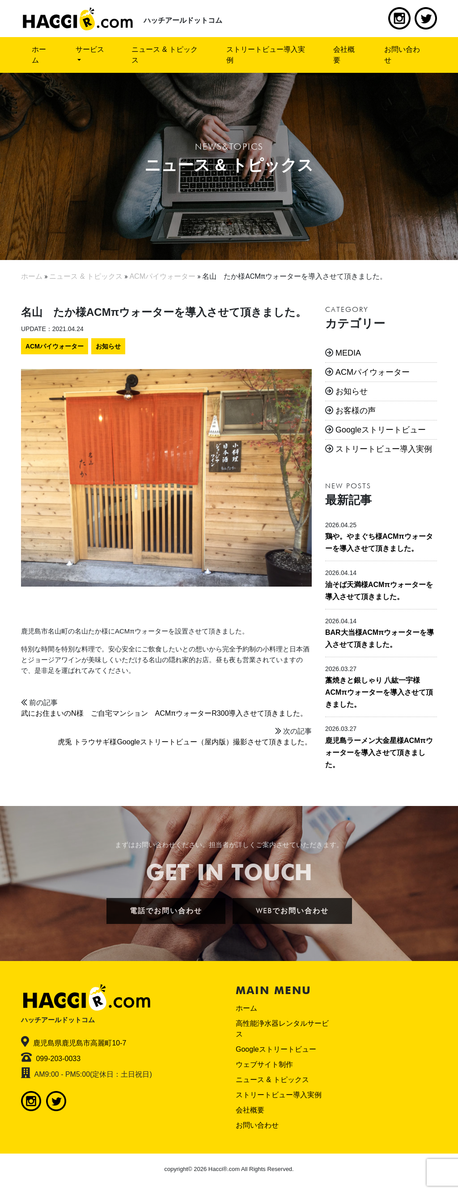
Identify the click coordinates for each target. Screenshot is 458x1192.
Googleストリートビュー (380, 429)
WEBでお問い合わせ (292, 911)
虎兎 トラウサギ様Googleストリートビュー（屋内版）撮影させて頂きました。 (185, 742)
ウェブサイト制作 (264, 1064)
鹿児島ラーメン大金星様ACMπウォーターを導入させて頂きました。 (379, 752)
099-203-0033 (58, 1058)
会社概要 (344, 55)
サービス (90, 49)
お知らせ (108, 346)
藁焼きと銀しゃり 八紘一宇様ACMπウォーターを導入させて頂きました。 (379, 692)
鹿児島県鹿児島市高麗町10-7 (79, 1043)
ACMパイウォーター (54, 346)
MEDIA (348, 352)
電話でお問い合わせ (166, 911)
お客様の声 (355, 410)
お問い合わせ (402, 55)
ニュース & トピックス (164, 55)
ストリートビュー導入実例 (265, 55)
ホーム (39, 55)
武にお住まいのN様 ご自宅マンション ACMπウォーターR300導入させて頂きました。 (164, 713)
